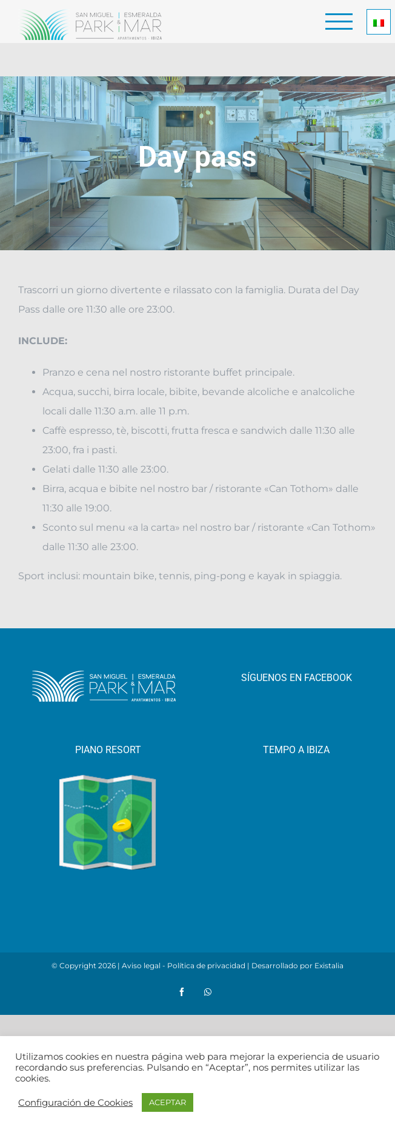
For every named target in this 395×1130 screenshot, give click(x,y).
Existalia (329, 965)
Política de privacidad (206, 965)
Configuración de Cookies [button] (75, 1102)
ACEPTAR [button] (167, 1102)
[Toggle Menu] (339, 21)
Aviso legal (141, 965)
